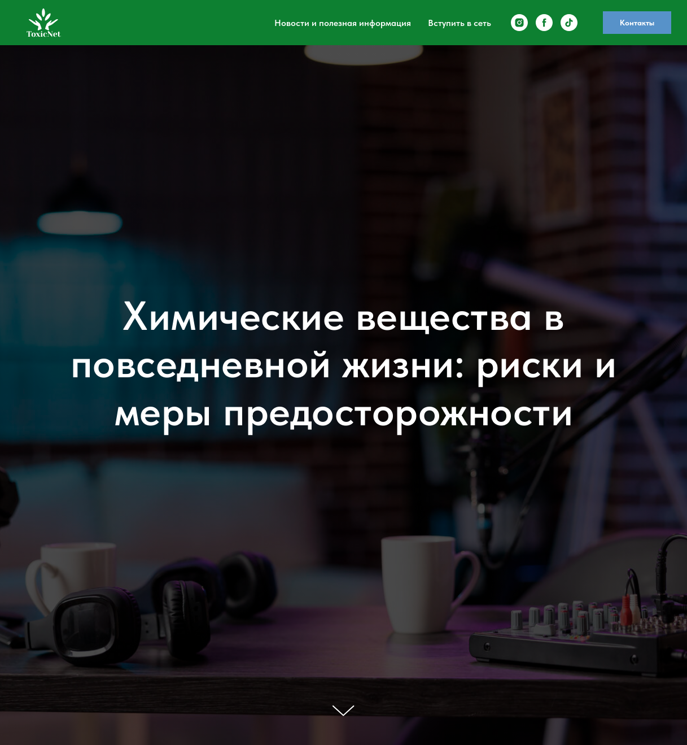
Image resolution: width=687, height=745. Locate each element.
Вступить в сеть (459, 23)
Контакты (637, 22)
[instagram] (519, 22)
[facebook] (544, 22)
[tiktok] (569, 22)
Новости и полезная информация (342, 23)
